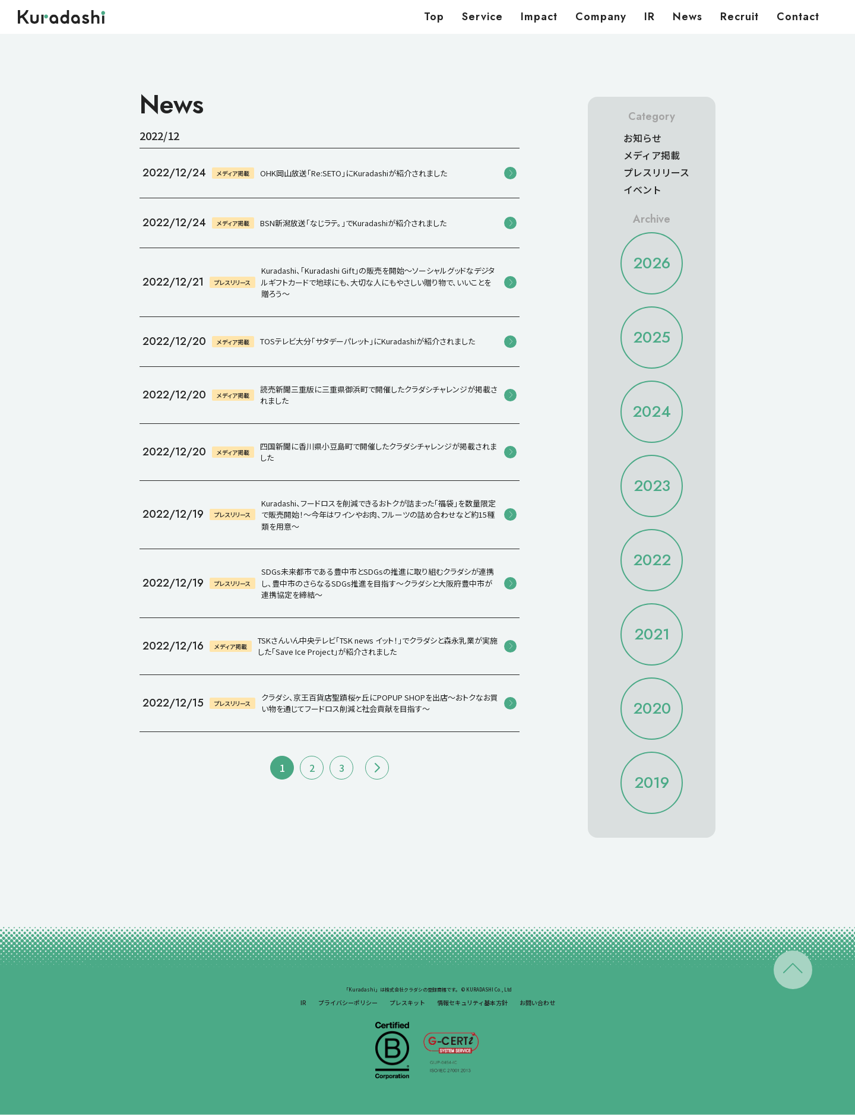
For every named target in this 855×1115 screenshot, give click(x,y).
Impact (539, 16)
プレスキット (407, 1002)
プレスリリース (656, 172)
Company (600, 16)
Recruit (739, 16)
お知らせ (642, 138)
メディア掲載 (651, 155)
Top (434, 16)
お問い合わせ (537, 1002)
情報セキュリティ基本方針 (472, 1002)
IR (649, 16)
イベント (642, 189)
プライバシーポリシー (348, 1002)
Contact (798, 16)
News (687, 16)
